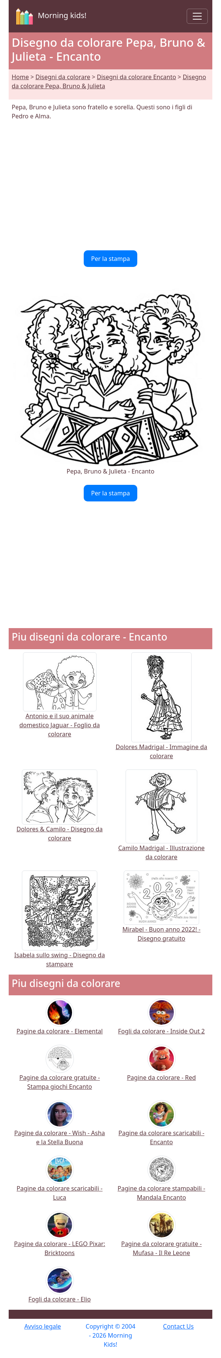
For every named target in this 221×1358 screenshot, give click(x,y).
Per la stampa (110, 258)
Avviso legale (42, 1326)
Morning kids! (49, 16)
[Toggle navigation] (197, 16)
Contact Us (178, 1326)
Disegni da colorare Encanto (136, 77)
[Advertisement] (110, 185)
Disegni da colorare (62, 77)
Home (20, 77)
